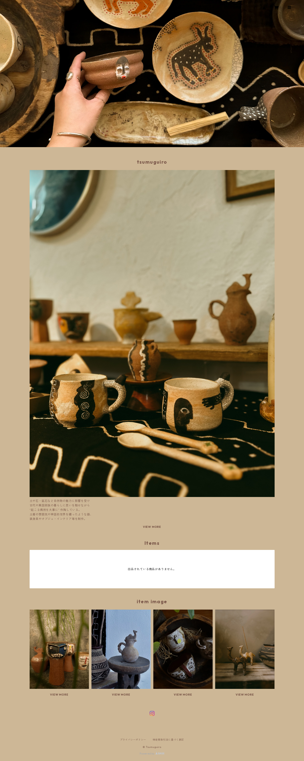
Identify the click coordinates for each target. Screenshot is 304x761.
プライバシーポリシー (133, 739)
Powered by (152, 753)
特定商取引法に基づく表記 (168, 739)
